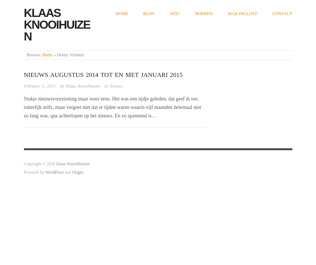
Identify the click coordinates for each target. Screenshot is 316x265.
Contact (282, 13)
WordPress (54, 172)
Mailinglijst (242, 13)
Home (121, 13)
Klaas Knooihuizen (57, 24)
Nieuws (116, 86)
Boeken (203, 13)
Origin (77, 172)
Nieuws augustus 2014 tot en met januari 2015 (103, 74)
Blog (149, 13)
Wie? (175, 13)
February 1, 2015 (40, 86)
